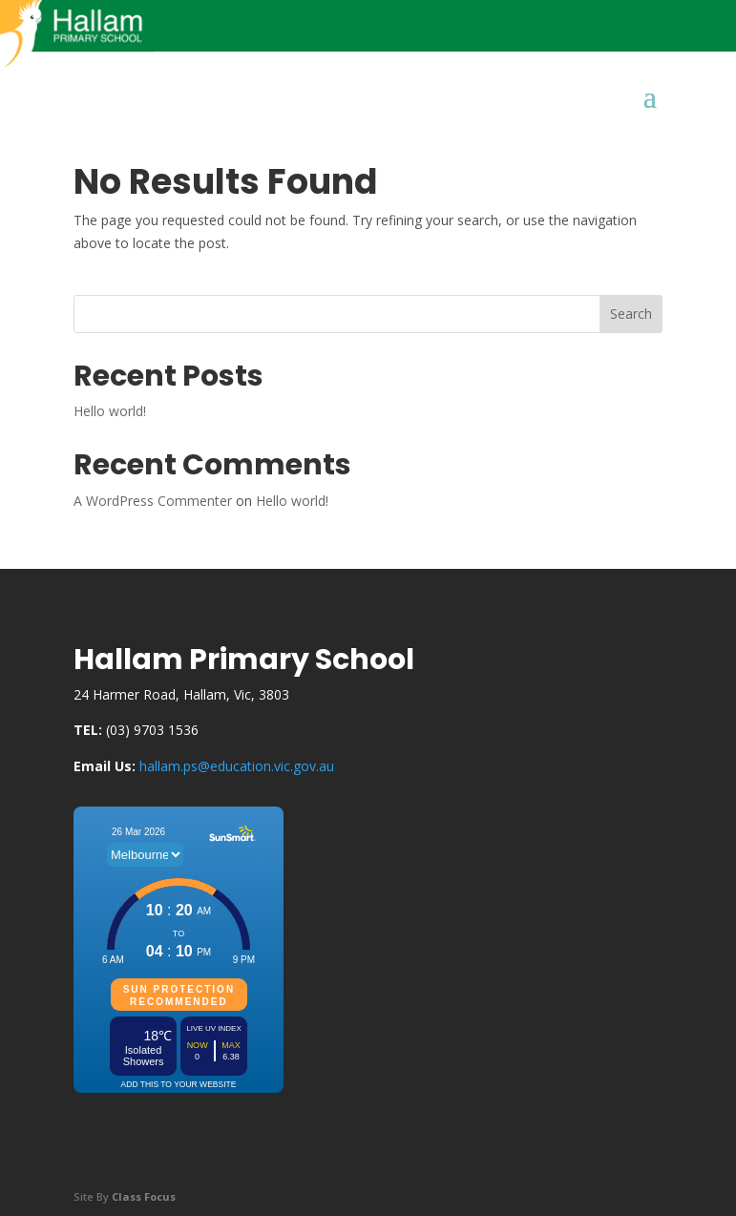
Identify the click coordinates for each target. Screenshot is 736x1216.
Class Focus (144, 1196)
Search (631, 313)
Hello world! (110, 411)
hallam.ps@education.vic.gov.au (236, 766)
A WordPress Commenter (153, 501)
